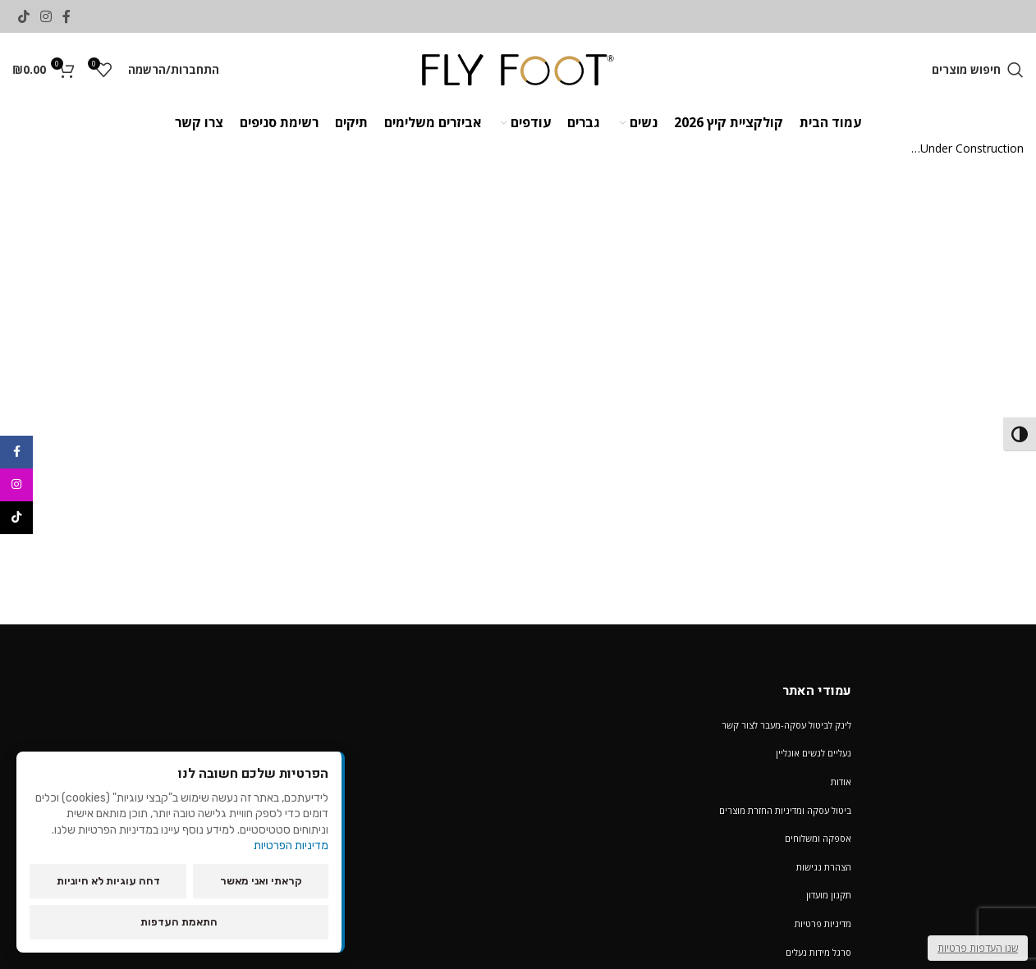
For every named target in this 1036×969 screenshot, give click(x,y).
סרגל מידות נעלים (818, 952)
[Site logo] (518, 68)
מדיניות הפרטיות (291, 845)
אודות (841, 781)
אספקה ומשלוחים (818, 838)
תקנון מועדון (828, 895)
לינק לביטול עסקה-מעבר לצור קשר (786, 725)
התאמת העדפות (179, 922)
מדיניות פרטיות (823, 923)
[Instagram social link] (45, 16)
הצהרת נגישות (823, 867)
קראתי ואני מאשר (261, 881)
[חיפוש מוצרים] (978, 69)
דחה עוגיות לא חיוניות (108, 881)
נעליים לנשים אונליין (813, 753)
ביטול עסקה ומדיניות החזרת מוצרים (785, 810)
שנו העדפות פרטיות (977, 948)
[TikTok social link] (23, 16)
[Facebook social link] (66, 16)
